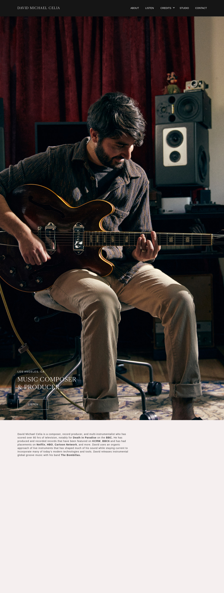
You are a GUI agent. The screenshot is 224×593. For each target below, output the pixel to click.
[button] (167, 8)
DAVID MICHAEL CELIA (39, 8)
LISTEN (33, 404)
